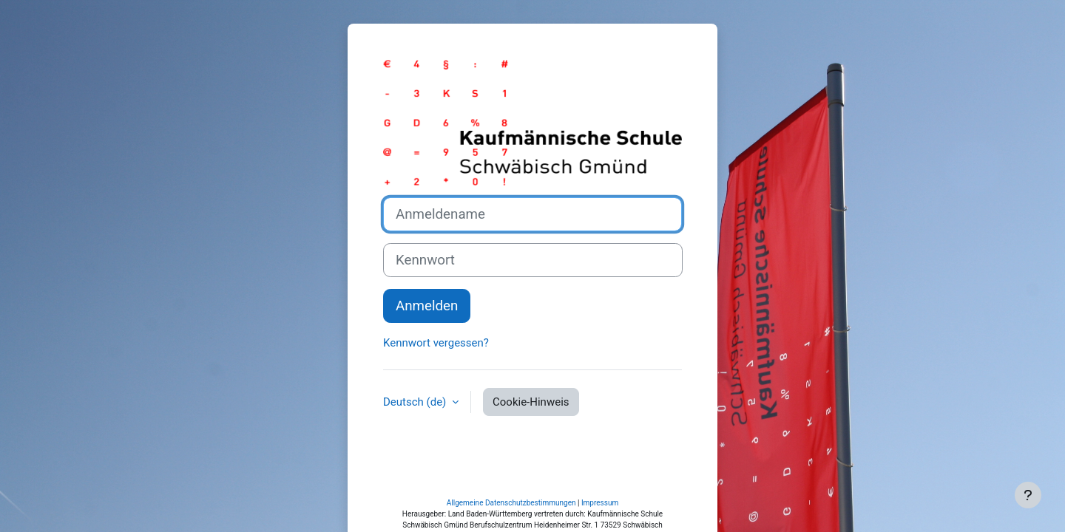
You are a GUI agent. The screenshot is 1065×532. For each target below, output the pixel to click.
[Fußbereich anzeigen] (1028, 495)
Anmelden (427, 335)
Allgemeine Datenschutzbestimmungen (511, 475)
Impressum (599, 475)
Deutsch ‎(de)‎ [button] (416, 430)
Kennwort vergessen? (436, 371)
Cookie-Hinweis (531, 430)
